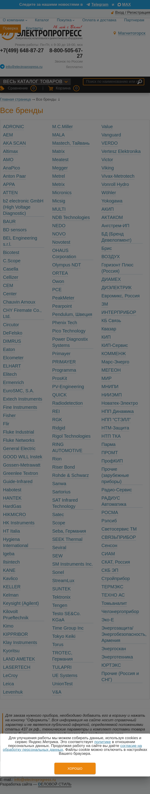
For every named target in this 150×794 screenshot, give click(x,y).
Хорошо (75, 768)
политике (102, 742)
